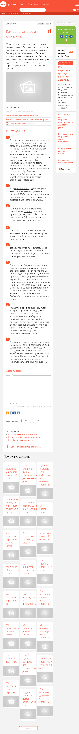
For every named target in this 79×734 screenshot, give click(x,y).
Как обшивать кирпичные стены (29, 568)
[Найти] (43, 10)
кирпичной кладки (23, 188)
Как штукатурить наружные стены (12, 629)
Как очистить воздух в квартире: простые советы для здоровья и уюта (65, 121)
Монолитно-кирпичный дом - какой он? (46, 663)
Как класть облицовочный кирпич (24, 437)
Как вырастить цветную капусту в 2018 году (64, 73)
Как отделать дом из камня (28, 629)
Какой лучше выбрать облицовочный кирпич (27, 119)
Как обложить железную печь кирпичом (45, 631)
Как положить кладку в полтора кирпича (45, 597)
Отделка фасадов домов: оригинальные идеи (31, 699)
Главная (2, 13)
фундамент (37, 191)
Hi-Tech (28, 4)
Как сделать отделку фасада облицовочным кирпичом (31, 507)
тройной (28, 211)
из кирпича (39, 250)
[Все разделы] (77, 4)
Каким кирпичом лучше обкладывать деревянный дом (30, 473)
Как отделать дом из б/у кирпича (45, 695)
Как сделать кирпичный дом (46, 565)
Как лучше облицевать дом (12, 570)
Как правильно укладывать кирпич (22, 115)
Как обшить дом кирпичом (20, 440)
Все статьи (66, 169)
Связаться (66, 25)
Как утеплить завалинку (11, 658)
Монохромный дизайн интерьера (65, 151)
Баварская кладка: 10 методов (45, 536)
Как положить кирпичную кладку (29, 537)
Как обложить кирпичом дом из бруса (11, 539)
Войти (75, 9)
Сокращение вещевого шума (65, 161)
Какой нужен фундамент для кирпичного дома (29, 663)
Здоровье (44, 4)
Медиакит (61, 22)
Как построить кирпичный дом (12, 599)
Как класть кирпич (44, 509)
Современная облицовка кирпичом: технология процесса (13, 506)
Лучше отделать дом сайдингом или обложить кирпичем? (45, 475)
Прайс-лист (70, 22)
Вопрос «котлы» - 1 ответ (22, 123)
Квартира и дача (13, 13)
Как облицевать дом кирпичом (22, 434)
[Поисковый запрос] (32, 10)
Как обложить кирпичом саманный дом (11, 472)
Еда (21, 4)
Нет (37, 421)
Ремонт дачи (26, 13)
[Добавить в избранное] (49, 31)
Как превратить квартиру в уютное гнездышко (65, 138)
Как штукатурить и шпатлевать (29, 599)
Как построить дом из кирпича (11, 687)
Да (26, 421)
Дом (36, 4)
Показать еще (28, 728)
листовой (41, 145)
